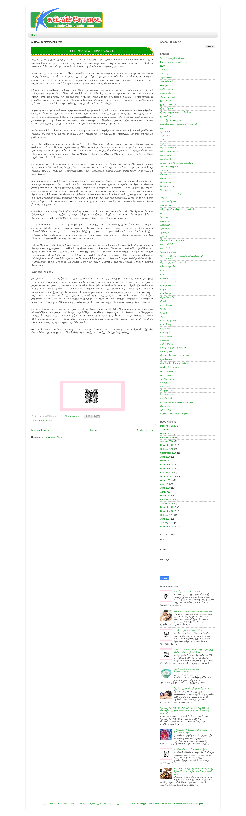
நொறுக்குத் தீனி (168, 252)
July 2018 (165, 484)
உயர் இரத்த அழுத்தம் (171, 120)
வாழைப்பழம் (167, 379)
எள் (162, 128)
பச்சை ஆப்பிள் (168, 266)
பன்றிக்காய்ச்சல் (168, 282)
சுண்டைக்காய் (167, 205)
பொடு (163, 313)
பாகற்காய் (165, 285)
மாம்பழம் (165, 332)
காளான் (164, 170)
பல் (162, 274)
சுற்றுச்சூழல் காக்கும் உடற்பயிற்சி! (177, 209)
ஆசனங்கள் (166, 77)
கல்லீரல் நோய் (168, 159)
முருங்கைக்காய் (168, 344)
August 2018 (166, 480)
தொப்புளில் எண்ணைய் (172, 240)
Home (34, 35)
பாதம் (163, 289)
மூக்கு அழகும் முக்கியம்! (173, 347)
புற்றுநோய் (166, 305)
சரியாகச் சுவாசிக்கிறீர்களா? (174, 194)
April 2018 (165, 492)
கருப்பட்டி (165, 143)
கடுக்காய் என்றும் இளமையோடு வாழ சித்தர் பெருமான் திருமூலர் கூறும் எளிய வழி (194, 771)
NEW (163, 66)
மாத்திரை (165, 328)
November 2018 (168, 468)
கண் (162, 139)
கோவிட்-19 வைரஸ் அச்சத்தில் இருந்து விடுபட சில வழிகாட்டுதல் (193, 650)
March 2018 (166, 495)
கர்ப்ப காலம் (45, 420)
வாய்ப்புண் (166, 375)
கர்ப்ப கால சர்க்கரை (170, 151)
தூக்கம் (163, 236)
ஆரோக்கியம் (167, 89)
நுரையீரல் (165, 248)
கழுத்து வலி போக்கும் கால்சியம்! (177, 163)
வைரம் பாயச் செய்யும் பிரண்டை (177, 402)
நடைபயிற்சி (166, 244)
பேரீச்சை (164, 309)
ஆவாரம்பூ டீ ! (167, 97)
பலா (162, 270)
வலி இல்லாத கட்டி (170, 367)
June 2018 (165, 488)
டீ (161, 213)
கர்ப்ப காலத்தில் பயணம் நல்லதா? (92, 50)
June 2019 (165, 457)
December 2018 (168, 464)
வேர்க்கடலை (167, 394)
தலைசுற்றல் (166, 225)
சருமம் (163, 197)
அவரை (164, 73)
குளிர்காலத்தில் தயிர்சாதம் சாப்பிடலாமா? (187, 670)
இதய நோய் (166, 108)
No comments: (72, 416)
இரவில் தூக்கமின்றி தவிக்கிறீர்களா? (192, 688)
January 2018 (167, 503)
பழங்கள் (164, 278)
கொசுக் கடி (166, 174)
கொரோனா (166, 182)
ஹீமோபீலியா (167, 410)
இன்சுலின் (165, 116)
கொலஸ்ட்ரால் (167, 186)
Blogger (199, 804)
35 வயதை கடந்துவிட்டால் (174, 62)
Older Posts (145, 430)
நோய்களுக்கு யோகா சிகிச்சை (175, 262)
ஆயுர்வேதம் (166, 81)
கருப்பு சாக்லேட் (168, 147)
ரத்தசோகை (166, 359)
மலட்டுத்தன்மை (168, 320)
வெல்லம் (165, 386)
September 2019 (168, 453)
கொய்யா (165, 178)
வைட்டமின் (166, 398)
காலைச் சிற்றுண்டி (169, 166)
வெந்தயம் (165, 383)
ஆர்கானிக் (165, 93)
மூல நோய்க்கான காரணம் (187, 591)
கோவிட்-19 (166, 190)
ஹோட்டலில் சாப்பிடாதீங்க (174, 413)
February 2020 (167, 437)
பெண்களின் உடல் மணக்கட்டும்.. (191, 749)
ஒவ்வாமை (166, 131)
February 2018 (167, 499)
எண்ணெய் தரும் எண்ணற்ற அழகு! (178, 124)
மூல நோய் (166, 351)
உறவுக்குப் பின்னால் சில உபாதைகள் (193, 611)
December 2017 (168, 507)
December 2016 (168, 526)
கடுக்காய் (165, 135)
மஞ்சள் (164, 317)
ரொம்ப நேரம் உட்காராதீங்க (174, 363)
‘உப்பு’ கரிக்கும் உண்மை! (173, 58)
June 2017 (165, 519)
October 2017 (167, 515)
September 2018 (168, 476)
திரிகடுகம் (165, 232)
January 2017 (167, 523)
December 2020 (168, 426)
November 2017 (168, 511)
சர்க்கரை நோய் (168, 201)
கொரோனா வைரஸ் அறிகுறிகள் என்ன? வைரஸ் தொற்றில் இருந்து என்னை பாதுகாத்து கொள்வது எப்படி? (185, 710)
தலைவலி (165, 229)
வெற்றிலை (166, 390)
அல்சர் (163, 69)
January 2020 (167, 441)
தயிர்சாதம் (165, 221)
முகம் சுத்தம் (166, 336)
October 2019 (167, 449)
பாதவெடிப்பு (166, 293)
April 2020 (165, 430)
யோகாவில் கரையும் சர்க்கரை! (175, 355)
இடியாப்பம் (166, 101)
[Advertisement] (92, 357)
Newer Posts (40, 430)
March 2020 (166, 433)
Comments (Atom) (54, 437)
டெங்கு (164, 217)
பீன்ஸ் (163, 301)
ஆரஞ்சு (164, 85)
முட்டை (164, 340)
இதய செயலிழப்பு (169, 104)
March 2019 (166, 460)
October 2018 (167, 472)
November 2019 (168, 445)
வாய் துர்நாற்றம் (168, 371)
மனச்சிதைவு (166, 324)
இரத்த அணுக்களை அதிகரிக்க (175, 112)
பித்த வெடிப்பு (167, 297)
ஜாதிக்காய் (165, 406)
